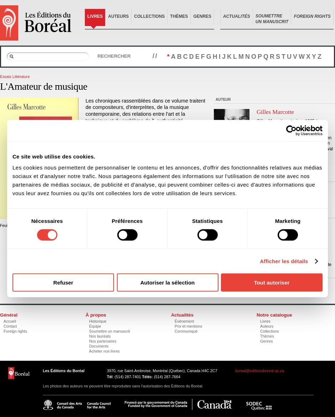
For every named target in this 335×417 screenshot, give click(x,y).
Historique (98, 321)
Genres (202, 16)
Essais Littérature (15, 76)
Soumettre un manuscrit (109, 331)
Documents (99, 346)
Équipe (95, 326)
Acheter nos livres (104, 351)
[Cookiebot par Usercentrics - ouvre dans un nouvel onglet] (291, 130)
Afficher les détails (284, 261)
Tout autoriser (272, 283)
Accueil (10, 321)
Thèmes (179, 16)
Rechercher (113, 56)
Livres (95, 16)
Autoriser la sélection (167, 283)
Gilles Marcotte (275, 112)
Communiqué (186, 331)
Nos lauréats (100, 336)
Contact (10, 326)
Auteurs (118, 16)
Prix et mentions (188, 326)
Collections (149, 16)
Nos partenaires (102, 341)
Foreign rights (15, 331)
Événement (184, 321)
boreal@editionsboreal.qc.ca (259, 371)
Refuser (63, 283)
